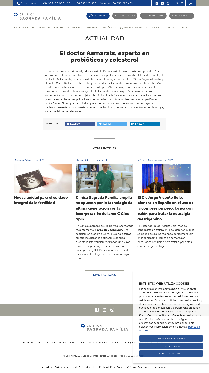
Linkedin (137, 123)
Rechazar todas (171, 345)
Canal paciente (153, 15)
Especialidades (24, 27)
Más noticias (104, 275)
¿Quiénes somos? (131, 27)
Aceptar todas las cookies (171, 338)
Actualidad (154, 27)
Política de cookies (88, 367)
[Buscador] (190, 3)
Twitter (105, 123)
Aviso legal (47, 367)
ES (176, 3)
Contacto (171, 27)
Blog (185, 27)
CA (182, 3)
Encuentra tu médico (68, 27)
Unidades (44, 27)
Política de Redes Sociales (112, 367)
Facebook (74, 123)
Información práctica (101, 27)
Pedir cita (100, 15)
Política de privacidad (66, 367)
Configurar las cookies (171, 353)
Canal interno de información (152, 367)
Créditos (131, 367)
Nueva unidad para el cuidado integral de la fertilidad (41, 200)
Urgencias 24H (125, 15)
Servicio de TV (181, 15)
